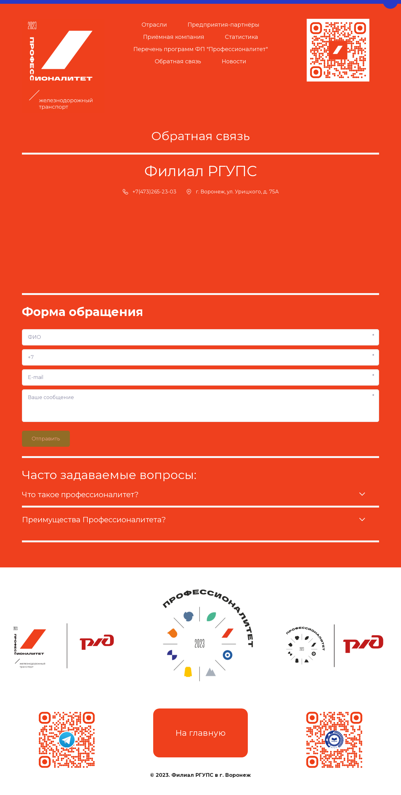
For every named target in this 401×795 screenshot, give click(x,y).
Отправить (46, 439)
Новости (234, 61)
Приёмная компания (173, 37)
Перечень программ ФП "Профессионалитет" (200, 49)
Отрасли (154, 24)
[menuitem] (154, 25)
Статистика (241, 37)
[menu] (201, 43)
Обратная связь (178, 61)
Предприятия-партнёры (223, 24)
